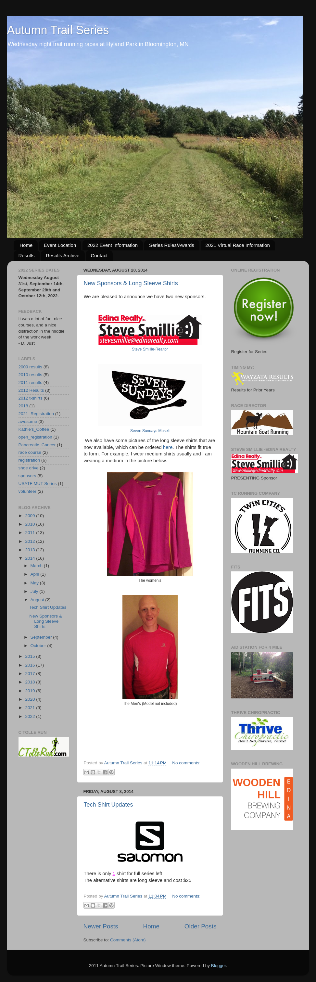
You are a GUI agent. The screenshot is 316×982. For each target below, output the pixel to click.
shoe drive (29, 467)
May (35, 582)
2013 (30, 549)
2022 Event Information (112, 245)
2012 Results (31, 390)
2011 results (31, 382)
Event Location (60, 245)
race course (30, 452)
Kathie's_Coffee (34, 429)
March (37, 565)
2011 (30, 532)
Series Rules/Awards (171, 245)
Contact (99, 255)
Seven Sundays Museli (150, 430)
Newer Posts (100, 926)
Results (27, 255)
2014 (30, 558)
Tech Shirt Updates (108, 804)
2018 (23, 405)
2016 (30, 665)
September (42, 637)
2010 (30, 524)
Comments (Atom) (128, 939)
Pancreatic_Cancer (37, 444)
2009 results (31, 366)
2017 (30, 673)
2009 (30, 515)
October (39, 645)
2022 (30, 716)
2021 (30, 707)
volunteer (28, 491)
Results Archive (62, 255)
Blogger (218, 965)
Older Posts (200, 926)
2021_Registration (36, 413)
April (36, 574)
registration (29, 460)
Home (25, 245)
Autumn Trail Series (58, 30)
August (38, 599)
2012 (30, 541)
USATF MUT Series (38, 483)
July (35, 591)
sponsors (27, 475)
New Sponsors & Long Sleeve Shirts (131, 283)
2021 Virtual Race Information (238, 245)
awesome (28, 421)
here (168, 447)
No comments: (186, 762)
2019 (30, 690)
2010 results (31, 374)
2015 (30, 656)
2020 (30, 699)
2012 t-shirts (31, 398)
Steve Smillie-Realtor (150, 349)
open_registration (35, 437)
